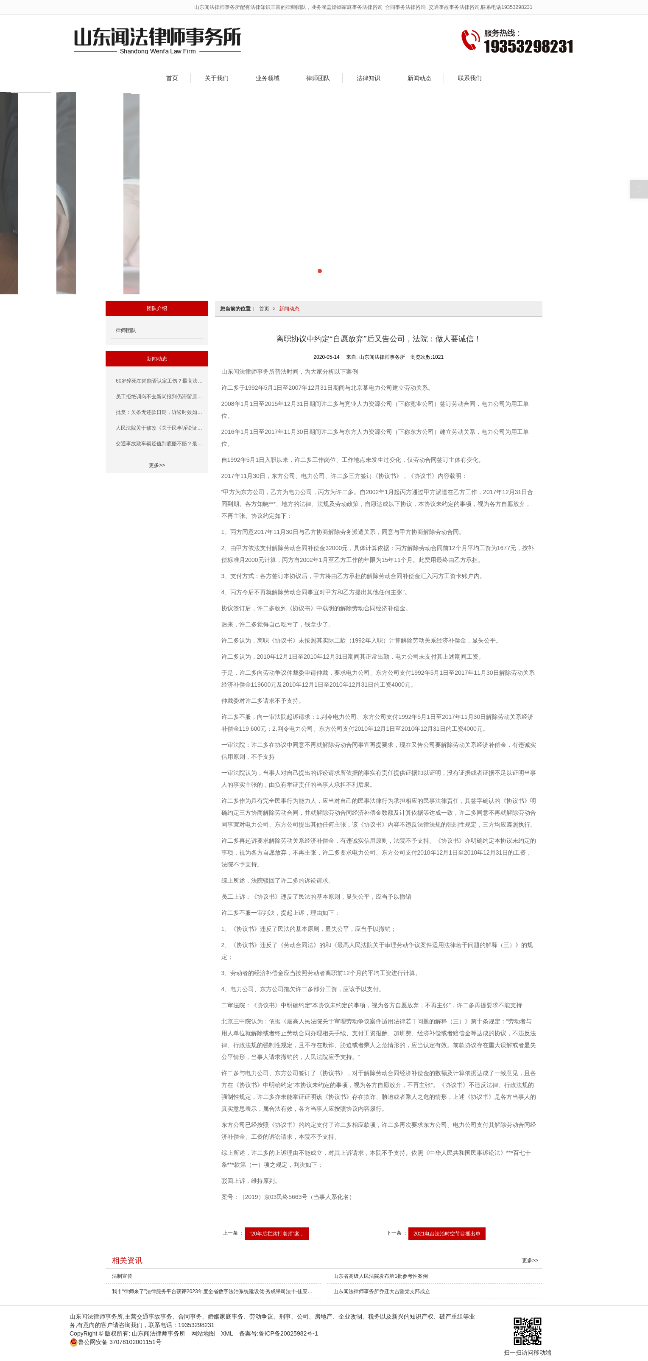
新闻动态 (419, 78)
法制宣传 (122, 1276)
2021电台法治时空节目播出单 (447, 1234)
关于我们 (217, 78)
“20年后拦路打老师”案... (277, 1234)
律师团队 (318, 78)
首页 (172, 78)
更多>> (157, 465)
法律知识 (368, 78)
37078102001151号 (116, 1342)
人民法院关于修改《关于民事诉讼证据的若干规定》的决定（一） (159, 428)
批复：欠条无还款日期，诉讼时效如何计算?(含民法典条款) (159, 412)
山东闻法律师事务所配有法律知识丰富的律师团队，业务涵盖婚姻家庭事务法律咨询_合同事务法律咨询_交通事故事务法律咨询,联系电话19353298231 (363, 7)
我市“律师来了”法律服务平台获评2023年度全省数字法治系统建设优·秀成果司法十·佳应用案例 (216, 1291)
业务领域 (267, 78)
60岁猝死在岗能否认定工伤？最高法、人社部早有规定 (159, 381)
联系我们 (470, 78)
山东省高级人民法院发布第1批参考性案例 (380, 1276)
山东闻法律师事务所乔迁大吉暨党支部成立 (381, 1291)
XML (227, 1333)
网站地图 (203, 1333)
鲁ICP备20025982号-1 (288, 1333)
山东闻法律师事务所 (158, 1333)
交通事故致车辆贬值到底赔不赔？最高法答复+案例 (159, 444)
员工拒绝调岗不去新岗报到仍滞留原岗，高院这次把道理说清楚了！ (159, 397)
